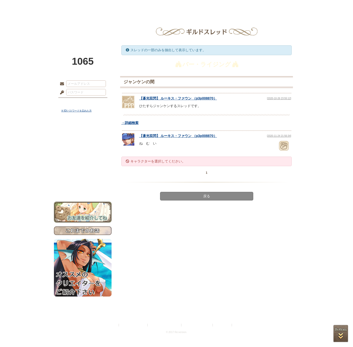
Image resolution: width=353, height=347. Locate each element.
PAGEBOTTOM (340, 333)
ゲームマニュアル (83, 151)
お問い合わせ (83, 186)
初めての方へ (83, 178)
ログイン (71, 102)
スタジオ (211, 6)
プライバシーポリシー (133, 325)
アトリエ (176, 6)
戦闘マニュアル (83, 170)
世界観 (83, 133)
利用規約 (112, 325)
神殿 (106, 6)
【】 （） (178, 98)
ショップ (246, 6)
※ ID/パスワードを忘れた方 (76, 110)
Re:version (240, 325)
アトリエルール (83, 164)
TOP (71, 6)
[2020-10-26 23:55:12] (279, 98)
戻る (206, 196)
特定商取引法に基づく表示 (164, 325)
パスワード (61, 92)
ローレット (141, 6)
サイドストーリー (83, 142)
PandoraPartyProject (83, 27)
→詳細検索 (130, 123)
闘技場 (281, 6)
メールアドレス (61, 84)
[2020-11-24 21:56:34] (279, 136)
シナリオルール (83, 158)
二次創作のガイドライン (197, 325)
